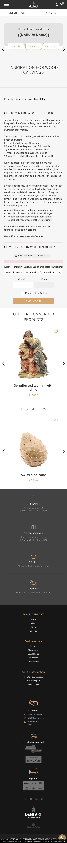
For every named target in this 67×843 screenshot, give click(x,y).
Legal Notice (33, 654)
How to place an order (33, 677)
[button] (3, 363)
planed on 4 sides (36, 293)
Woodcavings (33, 685)
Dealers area (33, 662)
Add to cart (33, 300)
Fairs (33, 627)
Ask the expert (33, 681)
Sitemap (33, 631)
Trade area (33, 658)
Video (33, 623)
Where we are (34, 650)
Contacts (33, 646)
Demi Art (33, 619)
